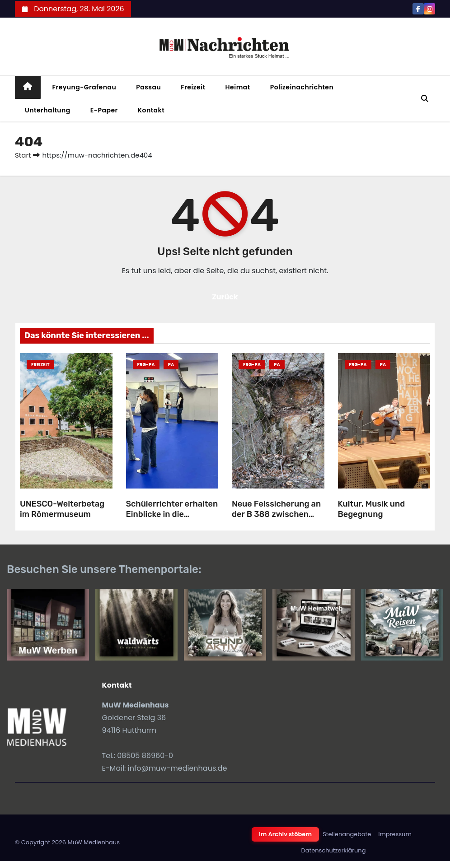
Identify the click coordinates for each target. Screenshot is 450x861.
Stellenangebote (347, 834)
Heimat (237, 87)
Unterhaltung (47, 110)
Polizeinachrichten (302, 87)
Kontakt (151, 110)
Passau (148, 87)
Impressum (395, 834)
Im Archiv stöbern (285, 834)
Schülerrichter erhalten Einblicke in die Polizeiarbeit (172, 514)
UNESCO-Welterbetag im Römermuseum (62, 509)
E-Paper (104, 110)
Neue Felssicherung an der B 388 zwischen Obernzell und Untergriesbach (276, 519)
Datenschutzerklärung (333, 850)
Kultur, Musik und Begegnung (371, 509)
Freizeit (193, 87)
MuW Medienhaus (93, 842)
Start (23, 155)
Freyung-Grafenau (84, 87)
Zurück (225, 297)
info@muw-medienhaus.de (177, 768)
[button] (424, 98)
